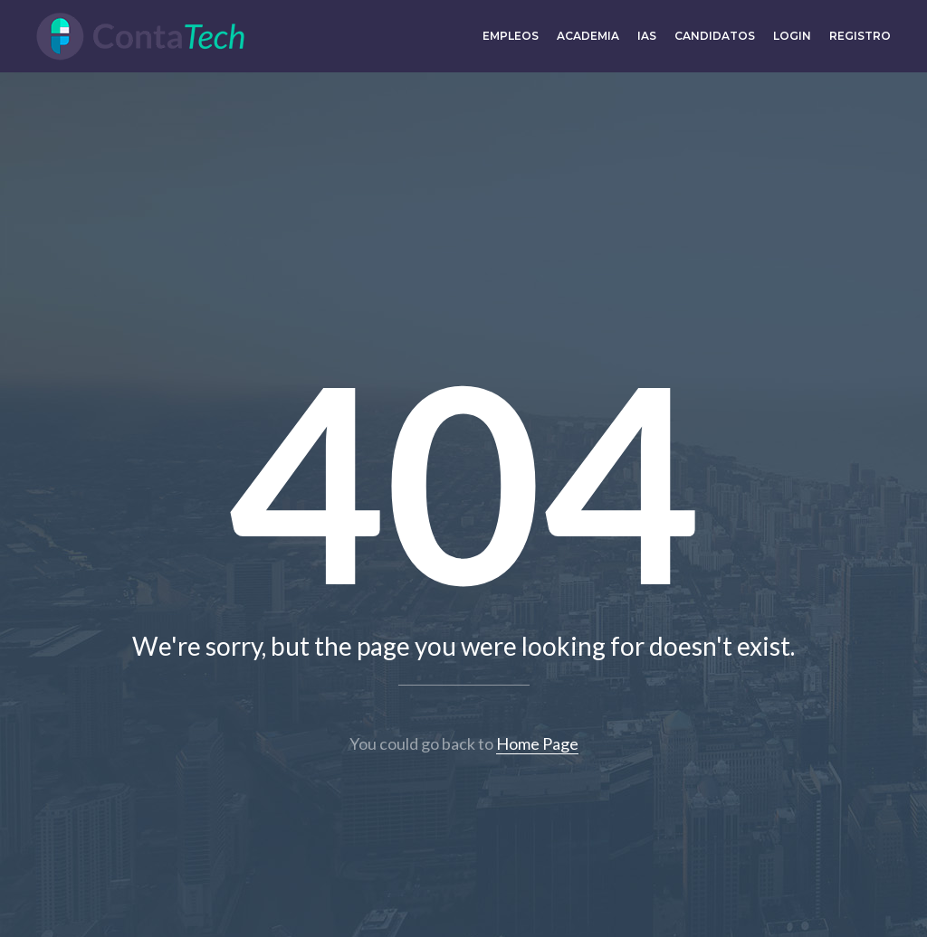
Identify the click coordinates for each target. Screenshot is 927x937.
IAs (646, 36)
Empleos (511, 36)
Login (792, 36)
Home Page (537, 743)
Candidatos (714, 36)
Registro (860, 36)
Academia (588, 36)
